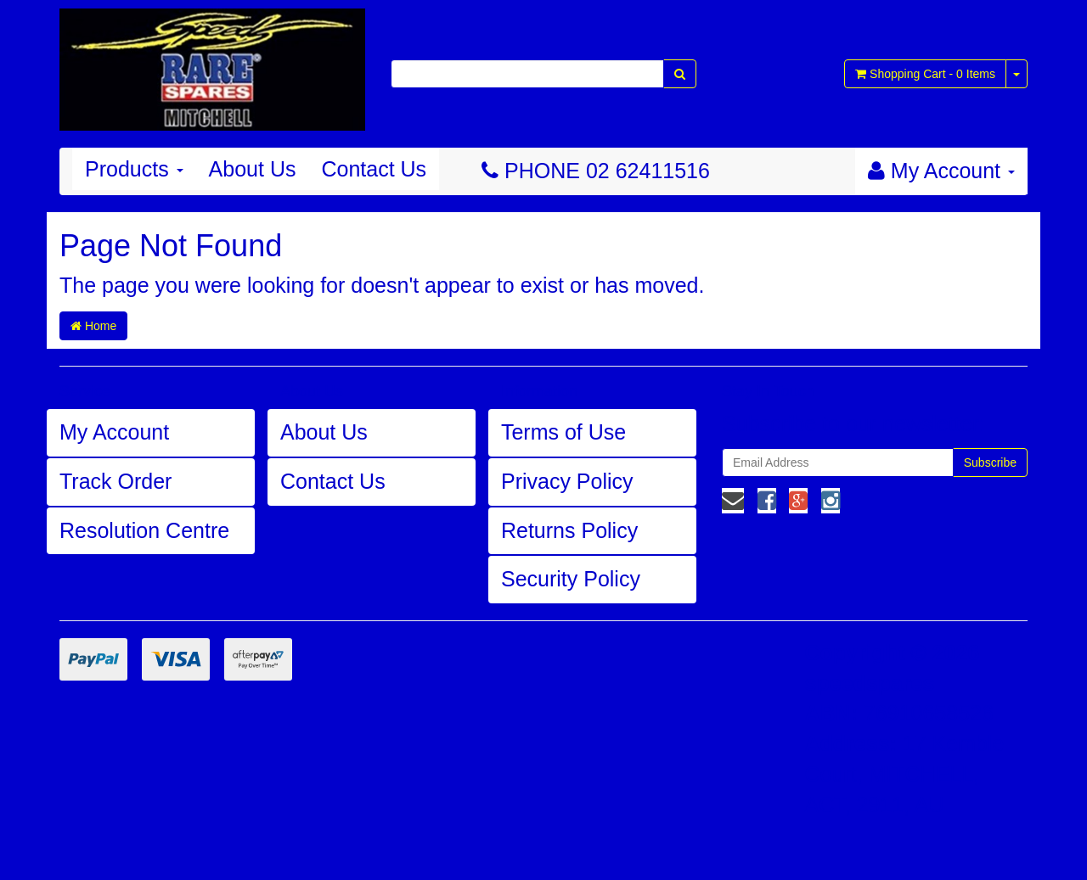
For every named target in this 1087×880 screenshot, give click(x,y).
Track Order (115, 481)
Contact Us (373, 169)
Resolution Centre (144, 530)
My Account (114, 432)
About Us (252, 169)
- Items (925, 74)
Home (93, 326)
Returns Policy (569, 530)
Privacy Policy (567, 481)
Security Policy (570, 579)
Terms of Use (563, 432)
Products (134, 169)
